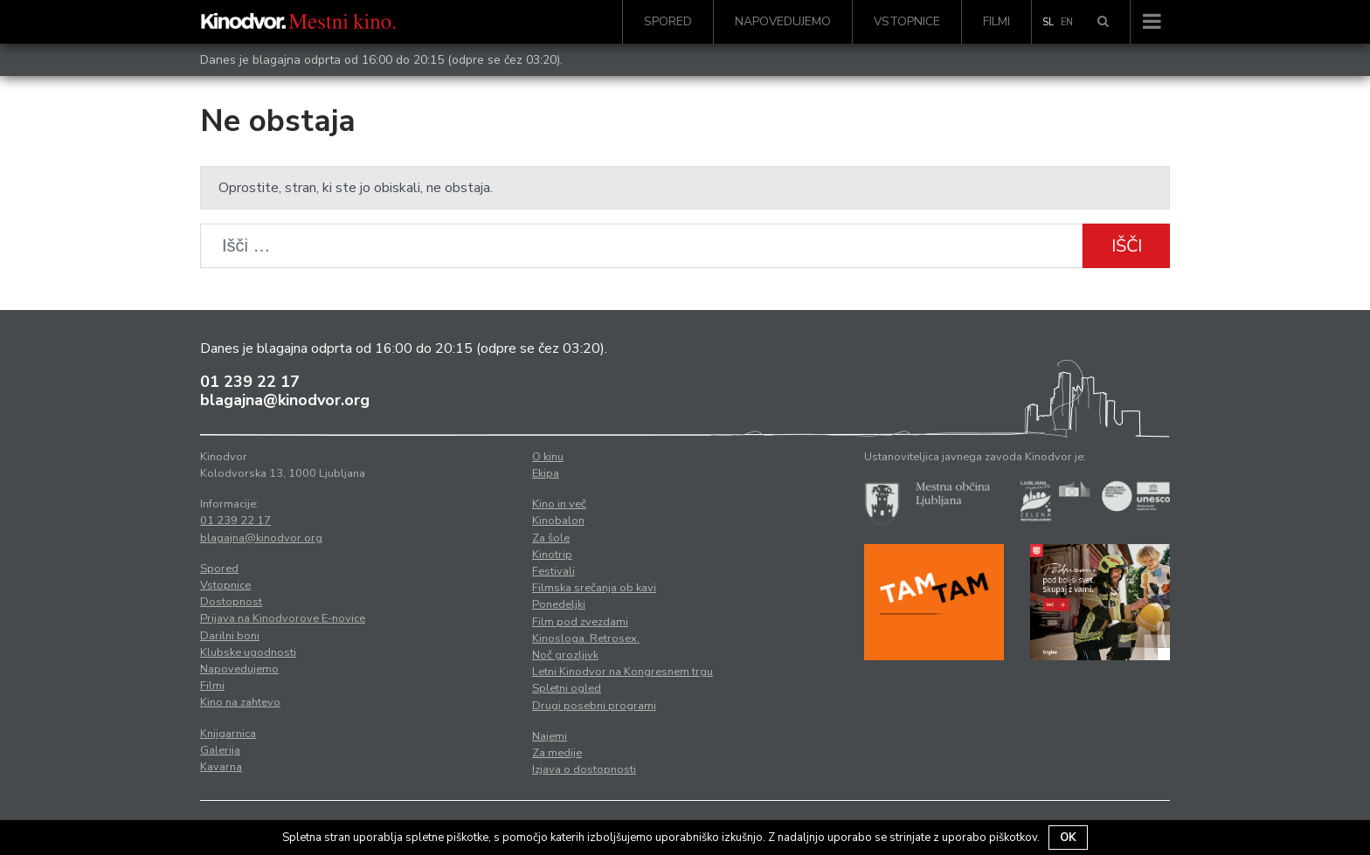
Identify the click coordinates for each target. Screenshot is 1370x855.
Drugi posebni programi (594, 706)
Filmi (996, 21)
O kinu (548, 457)
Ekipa (545, 473)
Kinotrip (552, 554)
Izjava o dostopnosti (584, 769)
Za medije (557, 753)
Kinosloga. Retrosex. (586, 638)
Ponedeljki (558, 604)
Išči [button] (1126, 246)
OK (1068, 837)
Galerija (220, 750)
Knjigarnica (228, 733)
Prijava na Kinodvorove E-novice (282, 618)
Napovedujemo (783, 21)
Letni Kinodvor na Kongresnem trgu (622, 671)
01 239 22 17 (250, 381)
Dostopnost (231, 602)
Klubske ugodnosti (248, 652)
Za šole (551, 538)
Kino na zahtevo (240, 702)
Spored (668, 21)
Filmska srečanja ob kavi (594, 588)
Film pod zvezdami (580, 622)
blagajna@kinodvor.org (285, 400)
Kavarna (221, 767)
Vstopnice (907, 21)
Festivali (553, 571)
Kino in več (559, 504)
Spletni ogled (566, 688)
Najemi (549, 736)
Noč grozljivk (565, 655)
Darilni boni (229, 636)
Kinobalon (558, 520)
